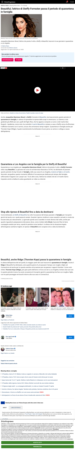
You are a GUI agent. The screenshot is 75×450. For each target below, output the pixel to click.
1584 (20, 425)
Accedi (72, 2)
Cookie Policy (70, 439)
